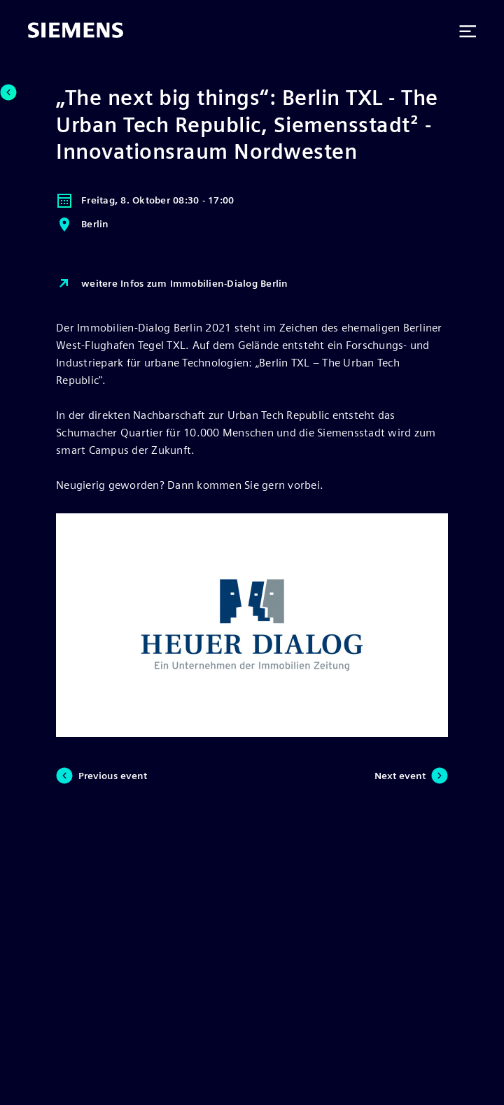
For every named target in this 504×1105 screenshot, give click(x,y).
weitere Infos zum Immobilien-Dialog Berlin (172, 284)
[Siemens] (75, 31)
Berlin (82, 224)
